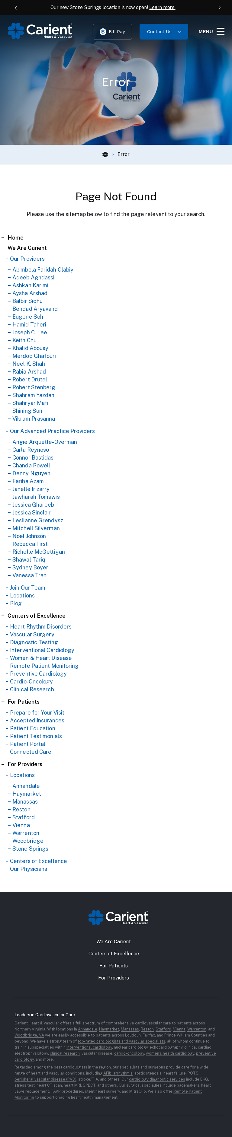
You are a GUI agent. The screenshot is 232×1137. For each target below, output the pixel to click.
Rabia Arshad (29, 371)
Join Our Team (27, 587)
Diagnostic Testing (34, 642)
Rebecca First (30, 544)
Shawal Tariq (28, 559)
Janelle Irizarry (31, 489)
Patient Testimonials (36, 736)
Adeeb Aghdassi (33, 277)
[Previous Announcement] (15, 7)
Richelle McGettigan (38, 552)
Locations (22, 595)
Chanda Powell (31, 465)
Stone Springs (30, 849)
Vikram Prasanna (33, 419)
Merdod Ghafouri (34, 356)
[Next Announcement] (217, 7)
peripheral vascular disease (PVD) (45, 1079)
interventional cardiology (89, 1047)
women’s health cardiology (170, 1053)
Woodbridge (28, 841)
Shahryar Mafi (30, 403)
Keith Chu (24, 340)
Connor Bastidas (33, 457)
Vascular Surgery (32, 634)
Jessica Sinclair (31, 512)
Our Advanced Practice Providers (52, 431)
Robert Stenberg (34, 387)
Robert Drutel (29, 379)
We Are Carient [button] (113, 941)
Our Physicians (28, 869)
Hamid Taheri (29, 324)
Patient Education (32, 728)
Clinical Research (32, 689)
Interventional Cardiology (42, 650)
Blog (16, 603)
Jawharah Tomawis (36, 497)
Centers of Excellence (37, 616)
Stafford (23, 817)
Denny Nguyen (31, 473)
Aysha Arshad (29, 293)
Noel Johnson (29, 536)
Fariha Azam (28, 481)
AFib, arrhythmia (118, 1073)
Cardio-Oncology (31, 681)
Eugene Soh (27, 317)
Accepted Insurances (37, 720)
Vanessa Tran (29, 575)
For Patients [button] (113, 966)
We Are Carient (27, 248)
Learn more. (162, 7)
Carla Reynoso (30, 450)
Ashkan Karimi (30, 285)
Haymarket (26, 794)
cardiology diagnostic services (157, 1079)
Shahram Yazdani (34, 395)
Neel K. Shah (28, 364)
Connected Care (30, 752)
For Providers (25, 764)
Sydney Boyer (30, 567)
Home (16, 237)
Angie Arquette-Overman (44, 442)
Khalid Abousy (30, 348)
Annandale (26, 786)
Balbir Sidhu (27, 301)
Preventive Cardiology (38, 673)
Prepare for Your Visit (37, 712)
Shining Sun (27, 411)
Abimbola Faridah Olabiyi (43, 269)
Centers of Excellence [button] (114, 954)
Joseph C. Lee (29, 332)
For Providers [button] (113, 978)
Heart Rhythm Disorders (41, 626)
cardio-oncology (129, 1053)
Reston (21, 809)
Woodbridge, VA (29, 1035)
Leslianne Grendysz (37, 520)
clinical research (65, 1053)
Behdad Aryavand (35, 309)
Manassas (25, 801)
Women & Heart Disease (41, 658)
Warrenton (25, 833)
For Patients (24, 702)
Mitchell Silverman (36, 528)
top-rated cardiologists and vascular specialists (121, 1041)
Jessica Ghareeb (33, 505)
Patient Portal (27, 744)
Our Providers (27, 259)
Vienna (21, 825)
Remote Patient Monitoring (44, 666)
